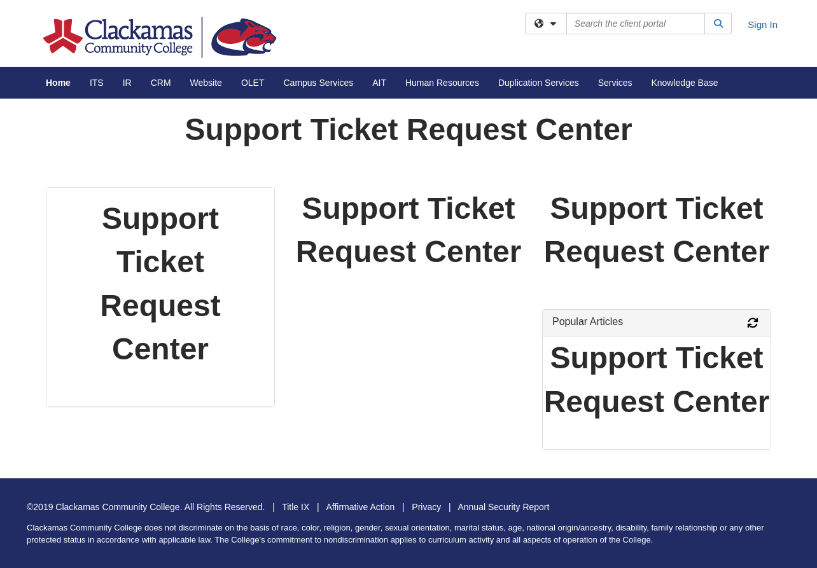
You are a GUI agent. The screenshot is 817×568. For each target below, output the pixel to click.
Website (206, 83)
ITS (97, 83)
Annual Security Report (503, 507)
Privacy (426, 507)
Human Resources (442, 83)
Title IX (295, 507)
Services (615, 83)
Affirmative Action (360, 507)
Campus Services (318, 83)
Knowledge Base (684, 83)
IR (127, 83)
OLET (253, 83)
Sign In (763, 24)
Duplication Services (538, 83)
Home (58, 83)
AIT (379, 83)
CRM (161, 83)
